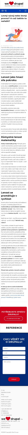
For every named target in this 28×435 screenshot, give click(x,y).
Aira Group (15, 432)
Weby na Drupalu (6, 399)
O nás (2, 390)
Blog (2, 394)
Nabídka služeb (5, 392)
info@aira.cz (4, 411)
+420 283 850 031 (6, 409)
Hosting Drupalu (6, 403)
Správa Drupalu (6, 401)
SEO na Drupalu (6, 406)
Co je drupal (4, 396)
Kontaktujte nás (13, 318)
